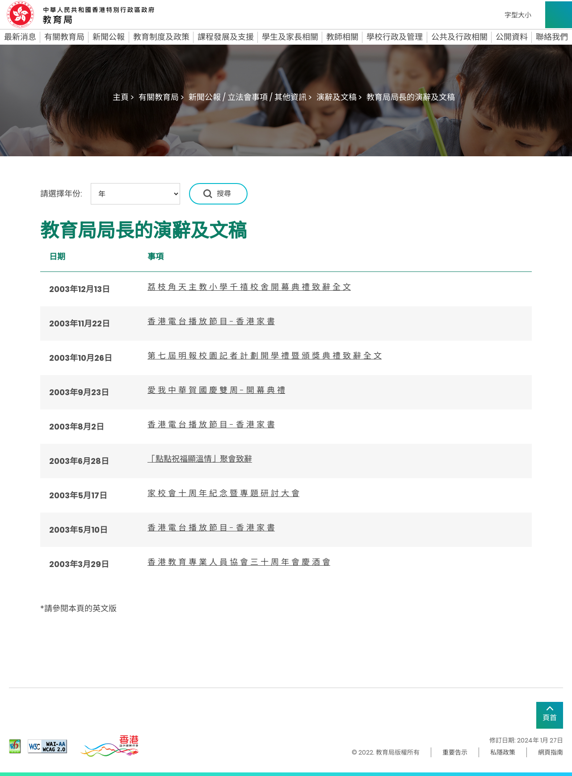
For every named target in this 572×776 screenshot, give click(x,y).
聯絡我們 (552, 37)
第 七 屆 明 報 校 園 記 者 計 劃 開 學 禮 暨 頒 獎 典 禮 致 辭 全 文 (264, 355)
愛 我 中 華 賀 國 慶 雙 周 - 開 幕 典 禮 (216, 390)
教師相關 (342, 37)
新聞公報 (109, 37)
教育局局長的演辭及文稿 (410, 97)
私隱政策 (502, 752)
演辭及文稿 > (339, 97)
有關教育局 (64, 37)
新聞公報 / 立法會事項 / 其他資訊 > (250, 97)
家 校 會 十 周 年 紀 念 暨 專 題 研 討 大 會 (223, 493)
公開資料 (512, 37)
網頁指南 (550, 752)
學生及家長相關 (290, 37)
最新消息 (20, 37)
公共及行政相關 (459, 37)
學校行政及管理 (394, 37)
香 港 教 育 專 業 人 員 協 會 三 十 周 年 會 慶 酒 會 (238, 561)
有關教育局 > (161, 97)
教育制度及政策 (161, 37)
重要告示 (454, 752)
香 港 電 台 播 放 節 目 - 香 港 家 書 (211, 321)
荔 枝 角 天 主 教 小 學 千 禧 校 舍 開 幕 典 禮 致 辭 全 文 (249, 286)
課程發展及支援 (226, 37)
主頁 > (123, 97)
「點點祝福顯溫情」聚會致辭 (199, 458)
